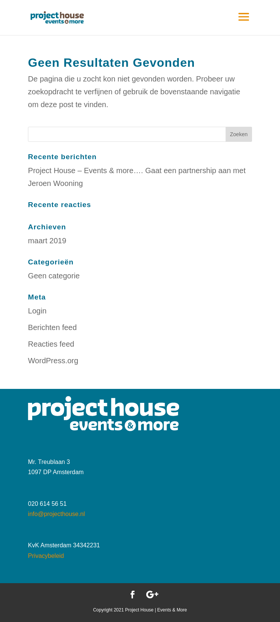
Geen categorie (54, 276)
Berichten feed (52, 327)
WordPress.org (53, 360)
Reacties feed (51, 344)
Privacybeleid (46, 556)
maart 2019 (47, 241)
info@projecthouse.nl (56, 514)
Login (37, 311)
